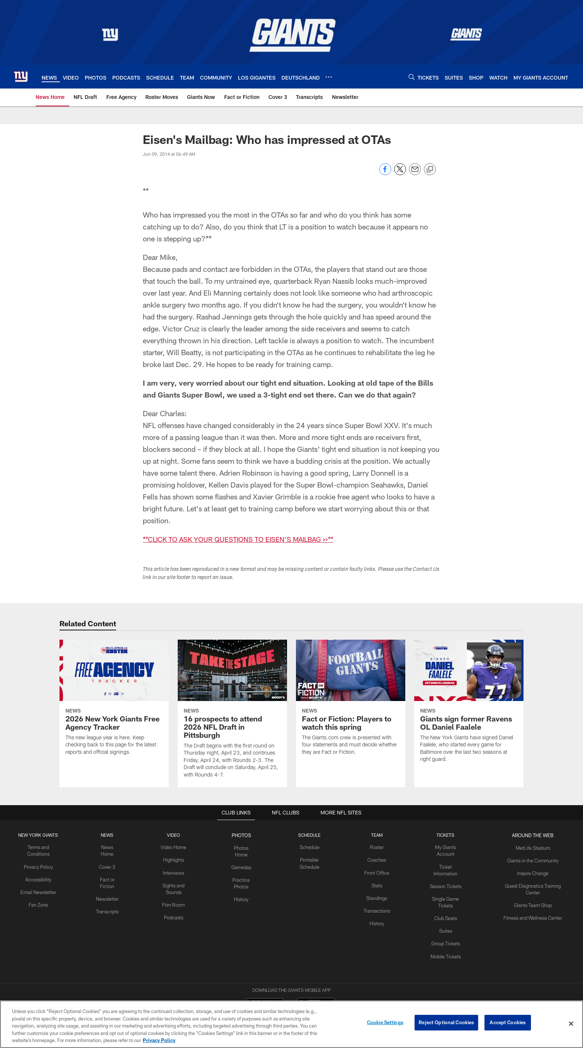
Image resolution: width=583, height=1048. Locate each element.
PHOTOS (243, 835)
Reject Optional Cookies (446, 1023)
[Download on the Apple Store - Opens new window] (265, 967)
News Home (108, 846)
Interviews (175, 871)
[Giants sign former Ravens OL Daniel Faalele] (469, 706)
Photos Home (243, 846)
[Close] (571, 1024)
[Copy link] (430, 169)
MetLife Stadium (533, 846)
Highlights (174, 859)
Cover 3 (108, 859)
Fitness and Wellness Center (533, 914)
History (243, 890)
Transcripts (108, 901)
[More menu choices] (329, 77)
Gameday (242, 859)
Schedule (311, 846)
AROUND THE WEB (533, 835)
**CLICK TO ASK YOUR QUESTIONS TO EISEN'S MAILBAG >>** (247, 538)
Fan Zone (38, 901)
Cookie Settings (385, 1023)
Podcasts (174, 914)
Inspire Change (533, 871)
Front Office (378, 871)
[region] (291, 1024)
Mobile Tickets (446, 944)
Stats (378, 883)
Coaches (378, 859)
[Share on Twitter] (400, 173)
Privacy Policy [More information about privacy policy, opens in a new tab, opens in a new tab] (159, 1040)
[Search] (412, 77)
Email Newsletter (38, 890)
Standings (378, 895)
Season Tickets (446, 877)
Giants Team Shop (533, 901)
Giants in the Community (533, 859)
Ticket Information (446, 865)
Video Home (174, 846)
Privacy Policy (38, 865)
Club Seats (446, 908)
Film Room (175, 901)
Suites (446, 920)
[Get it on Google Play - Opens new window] (316, 970)
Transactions (377, 907)
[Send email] (415, 173)
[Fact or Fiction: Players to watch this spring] (350, 702)
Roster (377, 846)
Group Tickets (446, 932)
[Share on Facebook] (385, 173)
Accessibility (38, 877)
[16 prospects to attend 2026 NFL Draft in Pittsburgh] (232, 713)
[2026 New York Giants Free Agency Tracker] (114, 702)
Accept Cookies (508, 1023)
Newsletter (108, 890)
